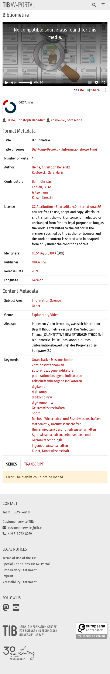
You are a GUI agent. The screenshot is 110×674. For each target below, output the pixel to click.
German (37, 280)
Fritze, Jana (40, 192)
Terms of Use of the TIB (19, 558)
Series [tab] (11, 464)
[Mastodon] (6, 609)
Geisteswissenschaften (48, 408)
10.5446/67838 (42, 253)
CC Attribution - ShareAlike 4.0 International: (65, 206)
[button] (89, 82)
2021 (35, 271)
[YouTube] (16, 609)
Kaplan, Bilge (41, 187)
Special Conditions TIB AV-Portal (26, 564)
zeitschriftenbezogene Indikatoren (57, 381)
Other (36, 306)
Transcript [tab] (34, 464)
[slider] (31, 82)
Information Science (46, 300)
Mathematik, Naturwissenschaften (57, 424)
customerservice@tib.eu (23, 528)
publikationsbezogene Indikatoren (57, 376)
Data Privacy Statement (20, 570)
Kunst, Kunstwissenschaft (50, 451)
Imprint (8, 576)
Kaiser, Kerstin (42, 197)
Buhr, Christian (43, 181)
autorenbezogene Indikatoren (53, 370)
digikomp (38, 386)
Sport (36, 413)
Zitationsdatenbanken (48, 365)
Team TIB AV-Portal (16, 512)
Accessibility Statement (20, 582)
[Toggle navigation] (94, 5)
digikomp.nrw (42, 397)
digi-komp (39, 392)
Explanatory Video (45, 315)
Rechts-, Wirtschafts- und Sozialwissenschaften (66, 419)
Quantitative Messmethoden (52, 360)
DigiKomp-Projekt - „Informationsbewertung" (65, 149)
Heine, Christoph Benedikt (51, 167)
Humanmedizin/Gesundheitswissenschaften (64, 429)
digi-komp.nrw (42, 402)
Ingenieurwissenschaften (50, 445)
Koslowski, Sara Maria (47, 172)
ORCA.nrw (39, 262)
